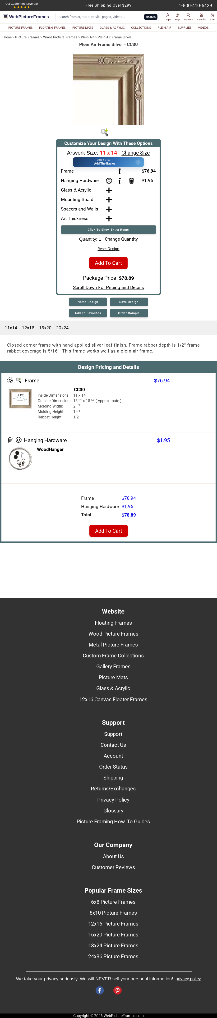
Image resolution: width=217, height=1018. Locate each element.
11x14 (11, 327)
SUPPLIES (185, 27)
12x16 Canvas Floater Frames (113, 699)
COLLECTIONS (141, 27)
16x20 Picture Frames (113, 934)
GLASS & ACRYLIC (112, 27)
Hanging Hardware (80, 180)
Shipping (113, 778)
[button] (168, 17)
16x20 (45, 327)
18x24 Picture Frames (113, 945)
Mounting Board (77, 199)
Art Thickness (74, 218)
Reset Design (108, 249)
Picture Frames (27, 37)
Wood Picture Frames (60, 37)
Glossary (113, 810)
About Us (113, 856)
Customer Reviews (113, 867)
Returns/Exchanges (113, 788)
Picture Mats (113, 677)
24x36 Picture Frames (113, 956)
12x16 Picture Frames (113, 924)
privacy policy (188, 979)
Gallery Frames (113, 666)
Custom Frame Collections (113, 655)
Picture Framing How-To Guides (113, 821)
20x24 (62, 327)
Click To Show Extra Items (108, 229)
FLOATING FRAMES (52, 27)
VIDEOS (203, 27)
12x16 (28, 327)
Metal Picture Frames (113, 645)
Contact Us (113, 745)
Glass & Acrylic (76, 190)
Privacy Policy (113, 800)
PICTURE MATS (82, 27)
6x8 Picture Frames (113, 902)
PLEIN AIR (164, 27)
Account (113, 756)
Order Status (113, 767)
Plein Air (87, 37)
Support (113, 734)
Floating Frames (113, 623)
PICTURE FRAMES (20, 27)
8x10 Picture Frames (113, 913)
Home (7, 37)
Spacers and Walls (79, 209)
